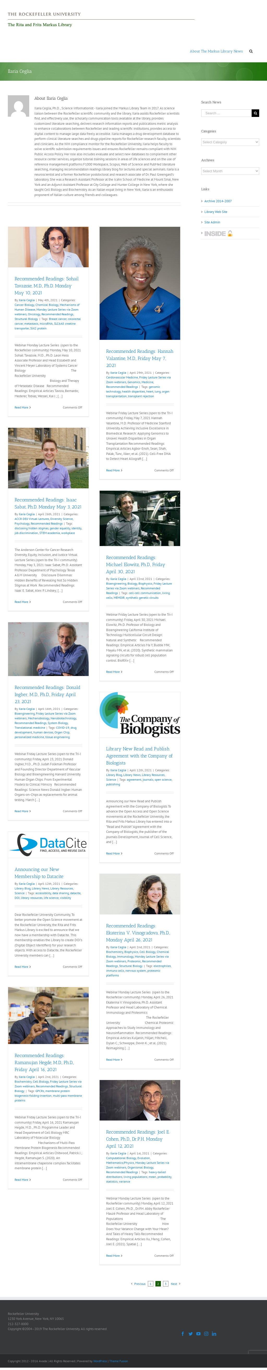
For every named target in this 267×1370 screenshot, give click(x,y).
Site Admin (212, 222)
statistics (112, 1181)
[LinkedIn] (214, 1334)
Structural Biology (26, 319)
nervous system (135, 970)
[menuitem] (216, 51)
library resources (32, 898)
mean (152, 1177)
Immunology (125, 956)
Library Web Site (215, 212)
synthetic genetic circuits (142, 598)
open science (163, 779)
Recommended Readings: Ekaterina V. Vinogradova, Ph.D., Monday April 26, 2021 (138, 933)
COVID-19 (62, 728)
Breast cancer (57, 319)
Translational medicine (30, 728)
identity (76, 528)
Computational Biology (121, 1158)
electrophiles (162, 966)
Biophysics (145, 583)
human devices (43, 732)
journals (148, 779)
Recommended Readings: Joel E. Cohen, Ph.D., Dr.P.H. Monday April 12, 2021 (138, 1139)
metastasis (31, 323)
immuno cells (115, 970)
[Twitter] (191, 1334)
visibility (65, 898)
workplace (68, 533)
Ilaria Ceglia (27, 300)
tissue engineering (57, 737)
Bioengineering (116, 583)
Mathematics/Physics (120, 1163)
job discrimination (26, 533)
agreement (134, 779)
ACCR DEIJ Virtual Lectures (32, 519)
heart (149, 391)
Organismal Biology (140, 1167)
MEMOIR (119, 598)
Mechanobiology (38, 718)
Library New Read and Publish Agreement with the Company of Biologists (139, 756)
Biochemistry (114, 952)
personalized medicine (29, 737)
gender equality (60, 528)
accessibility (43, 893)
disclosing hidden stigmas (31, 528)
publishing (113, 784)
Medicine (147, 382)
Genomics (134, 382)
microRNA (46, 323)
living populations (135, 1177)
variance (124, 1181)
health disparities (133, 391)
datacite (75, 893)
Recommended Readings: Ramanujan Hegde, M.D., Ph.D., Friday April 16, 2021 (44, 1062)
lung (158, 391)
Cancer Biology (24, 305)
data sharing (60, 893)
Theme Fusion (118, 1361)
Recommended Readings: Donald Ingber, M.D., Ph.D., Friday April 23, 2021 (47, 694)
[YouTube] (198, 1334)
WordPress (100, 1361)
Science (111, 779)
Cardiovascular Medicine (122, 377)
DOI (17, 898)
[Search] (251, 51)
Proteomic (134, 961)
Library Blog (114, 775)
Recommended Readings (57, 314)
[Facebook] (183, 1334)
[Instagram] (206, 1334)
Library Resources (153, 775)
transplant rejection (141, 396)
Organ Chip (61, 732)
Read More (21, 407)
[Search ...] (226, 113)
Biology (132, 583)
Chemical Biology (46, 305)
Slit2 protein (38, 328)
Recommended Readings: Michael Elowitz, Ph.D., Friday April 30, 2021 (135, 564)
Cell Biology (147, 952)
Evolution (143, 1158)
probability (164, 1177)
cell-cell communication (145, 593)
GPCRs (39, 1091)
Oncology (34, 314)
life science (51, 898)
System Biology (58, 723)
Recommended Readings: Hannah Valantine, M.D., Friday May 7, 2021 (139, 358)
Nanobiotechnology (63, 718)
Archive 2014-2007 (218, 201)
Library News (132, 775)
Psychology (22, 523)
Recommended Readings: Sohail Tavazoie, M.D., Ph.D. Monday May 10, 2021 (47, 286)
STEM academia (49, 533)
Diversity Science (61, 519)
